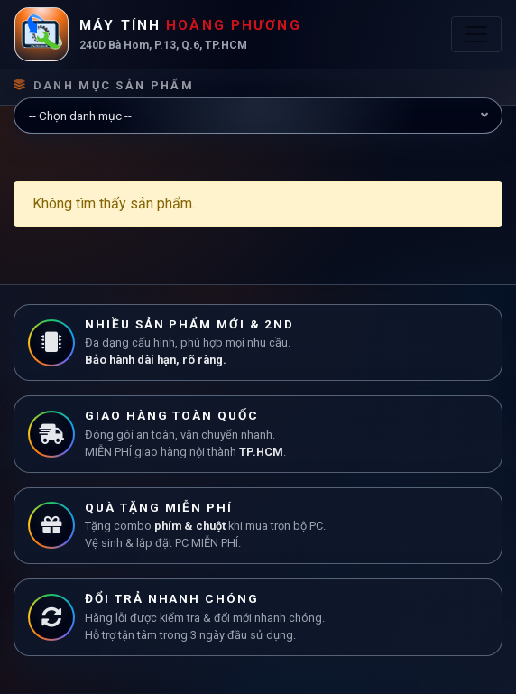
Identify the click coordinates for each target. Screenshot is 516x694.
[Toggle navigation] (476, 34)
